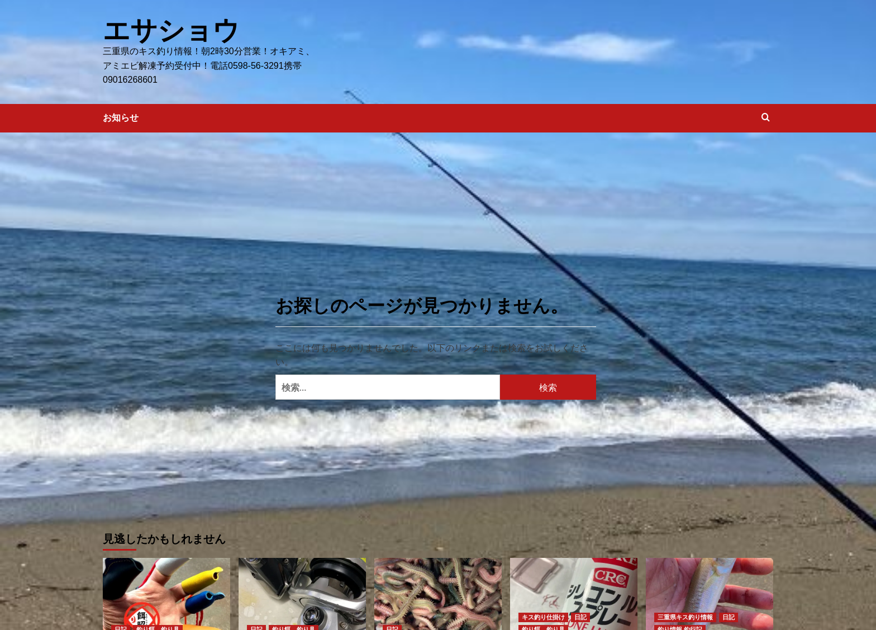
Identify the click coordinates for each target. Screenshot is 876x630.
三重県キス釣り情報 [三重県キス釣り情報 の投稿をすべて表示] (685, 616)
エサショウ (171, 30)
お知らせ (121, 117)
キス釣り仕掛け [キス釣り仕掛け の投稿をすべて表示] (543, 616)
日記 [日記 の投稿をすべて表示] (580, 616)
